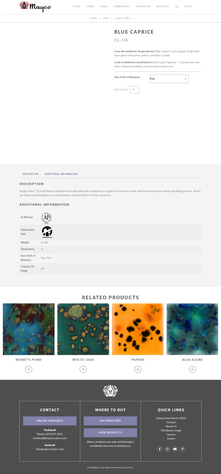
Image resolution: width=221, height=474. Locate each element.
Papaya (137, 360)
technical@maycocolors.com (50, 438)
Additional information (61, 174)
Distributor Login (171, 430)
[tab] (30, 174)
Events (171, 438)
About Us (171, 426)
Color (93, 18)
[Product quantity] (134, 89)
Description (30, 174)
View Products (110, 432)
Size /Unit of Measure (127, 77)
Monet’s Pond (29, 360)
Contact (171, 422)
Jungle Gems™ (123, 18)
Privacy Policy (127, 468)
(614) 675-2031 (54, 434)
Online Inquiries (50, 421)
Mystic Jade (83, 360)
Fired (106, 18)
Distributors (110, 421)
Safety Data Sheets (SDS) (171, 418)
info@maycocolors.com (50, 449)
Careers (171, 434)
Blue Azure (192, 360)
